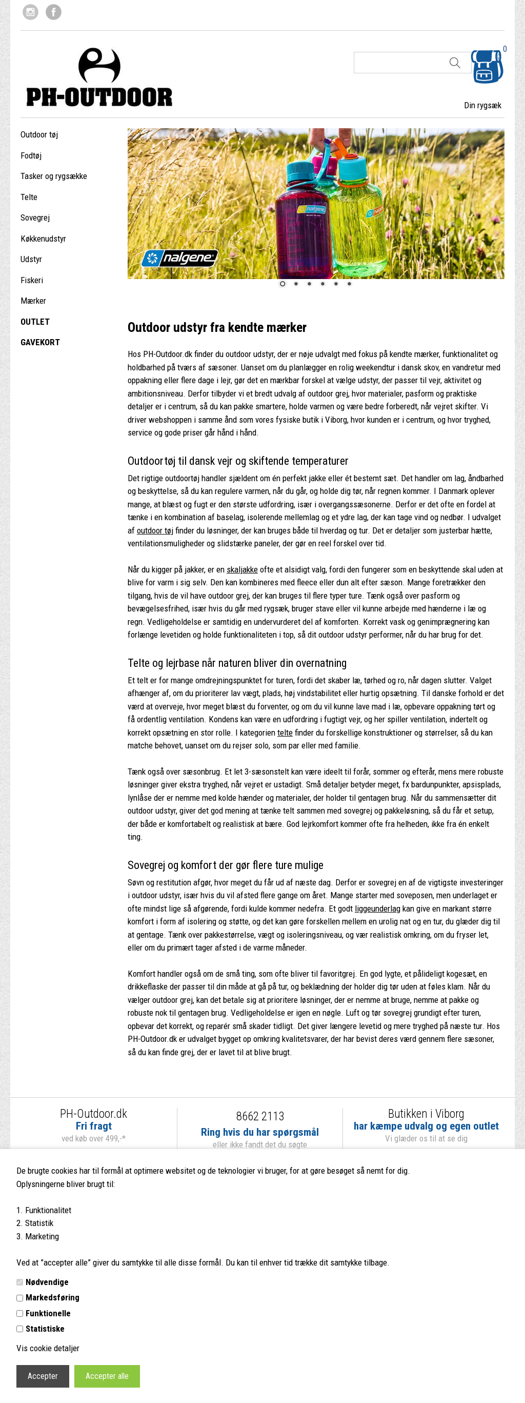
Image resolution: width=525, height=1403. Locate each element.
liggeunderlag (377, 908)
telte (285, 732)
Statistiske (45, 1328)
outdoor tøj (155, 530)
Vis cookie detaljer (47, 1348)
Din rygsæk (482, 105)
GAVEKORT (40, 342)
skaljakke (242, 569)
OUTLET (35, 322)
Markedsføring (52, 1297)
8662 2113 (260, 1116)
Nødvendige (47, 1282)
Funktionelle (48, 1313)
